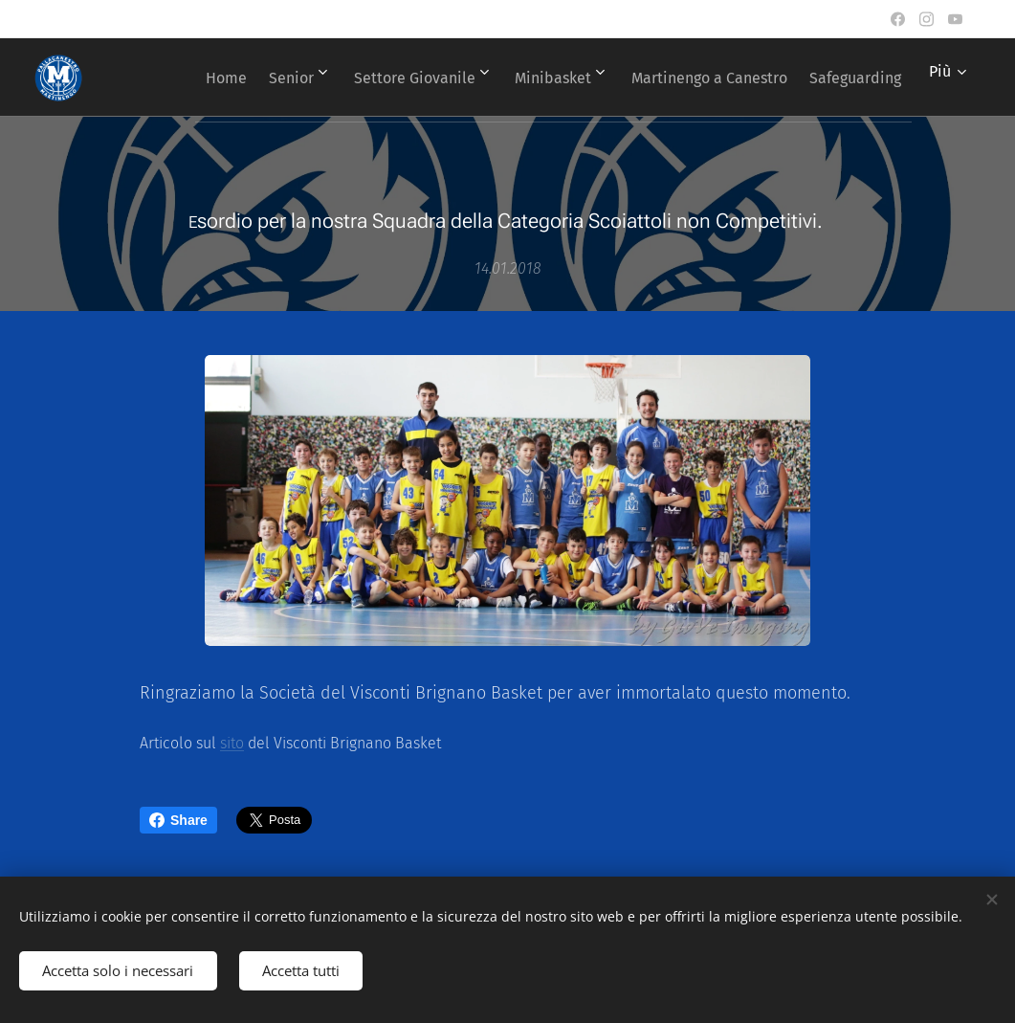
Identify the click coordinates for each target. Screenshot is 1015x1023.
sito (232, 743)
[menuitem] (297, 77)
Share (178, 820)
